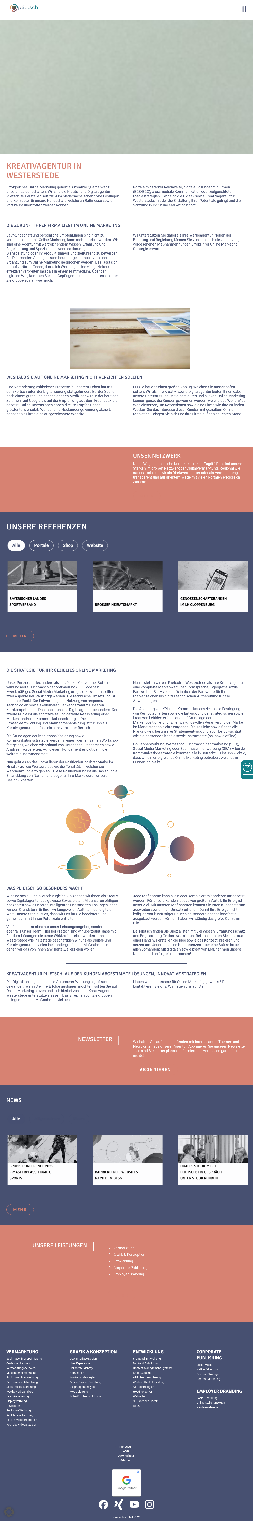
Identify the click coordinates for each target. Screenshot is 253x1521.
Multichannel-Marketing (21, 1372)
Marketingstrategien (83, 1377)
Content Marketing (208, 1379)
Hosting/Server (142, 1391)
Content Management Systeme (152, 1368)
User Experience (80, 1363)
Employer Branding (128, 1274)
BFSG (136, 1405)
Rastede (45, 940)
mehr (20, 636)
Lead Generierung (17, 1396)
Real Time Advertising (20, 1415)
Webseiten (139, 1396)
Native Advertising (208, 1369)
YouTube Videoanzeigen (21, 1424)
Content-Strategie (208, 1374)
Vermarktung (124, 1248)
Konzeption (77, 1372)
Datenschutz (126, 1455)
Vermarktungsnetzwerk (21, 1368)
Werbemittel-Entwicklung (149, 1382)
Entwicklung (123, 1261)
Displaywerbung (16, 1401)
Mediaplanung (79, 1391)
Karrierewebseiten (208, 1407)
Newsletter (13, 1405)
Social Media (204, 1364)
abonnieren (155, 1069)
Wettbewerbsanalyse (19, 1391)
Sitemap (125, 1460)
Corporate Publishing (130, 1267)
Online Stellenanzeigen (211, 1402)
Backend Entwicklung (146, 1363)
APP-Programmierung (147, 1377)
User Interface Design (83, 1358)
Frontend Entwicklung (147, 1358)
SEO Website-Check (145, 1401)
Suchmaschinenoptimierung (24, 1358)
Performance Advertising (22, 1382)
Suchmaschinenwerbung (22, 1377)
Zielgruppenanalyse (82, 1387)
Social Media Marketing (21, 1387)
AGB (126, 1451)
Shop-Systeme (142, 1372)
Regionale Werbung (18, 1410)
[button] (9, 1512)
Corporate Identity (81, 1368)
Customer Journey (18, 1363)
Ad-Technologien (143, 1387)
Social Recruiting (207, 1398)
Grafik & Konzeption (129, 1254)
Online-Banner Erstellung (85, 1382)
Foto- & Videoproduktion (21, 1419)
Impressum (126, 1446)
